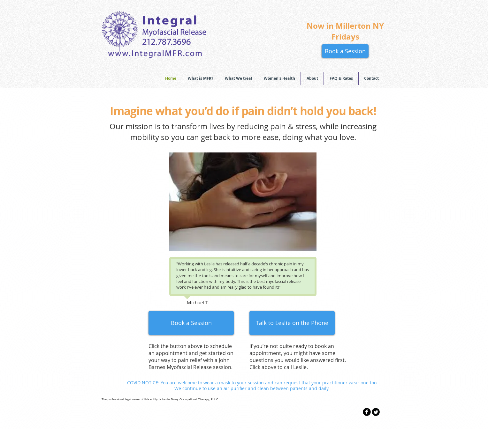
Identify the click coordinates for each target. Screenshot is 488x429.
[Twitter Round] (376, 412)
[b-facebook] (367, 412)
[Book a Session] (345, 51)
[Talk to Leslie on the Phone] (292, 323)
